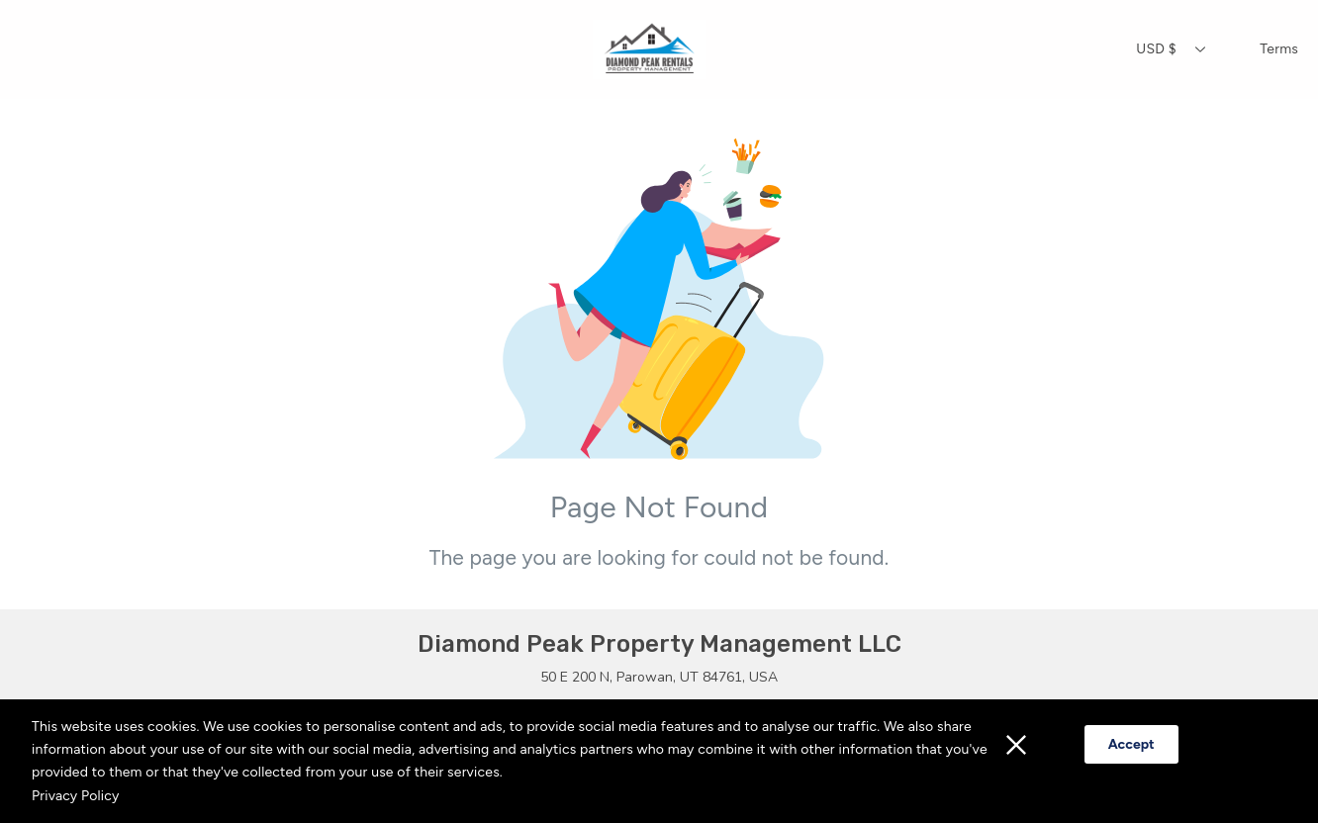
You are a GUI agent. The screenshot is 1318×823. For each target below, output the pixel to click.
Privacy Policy (75, 795)
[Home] (649, 49)
